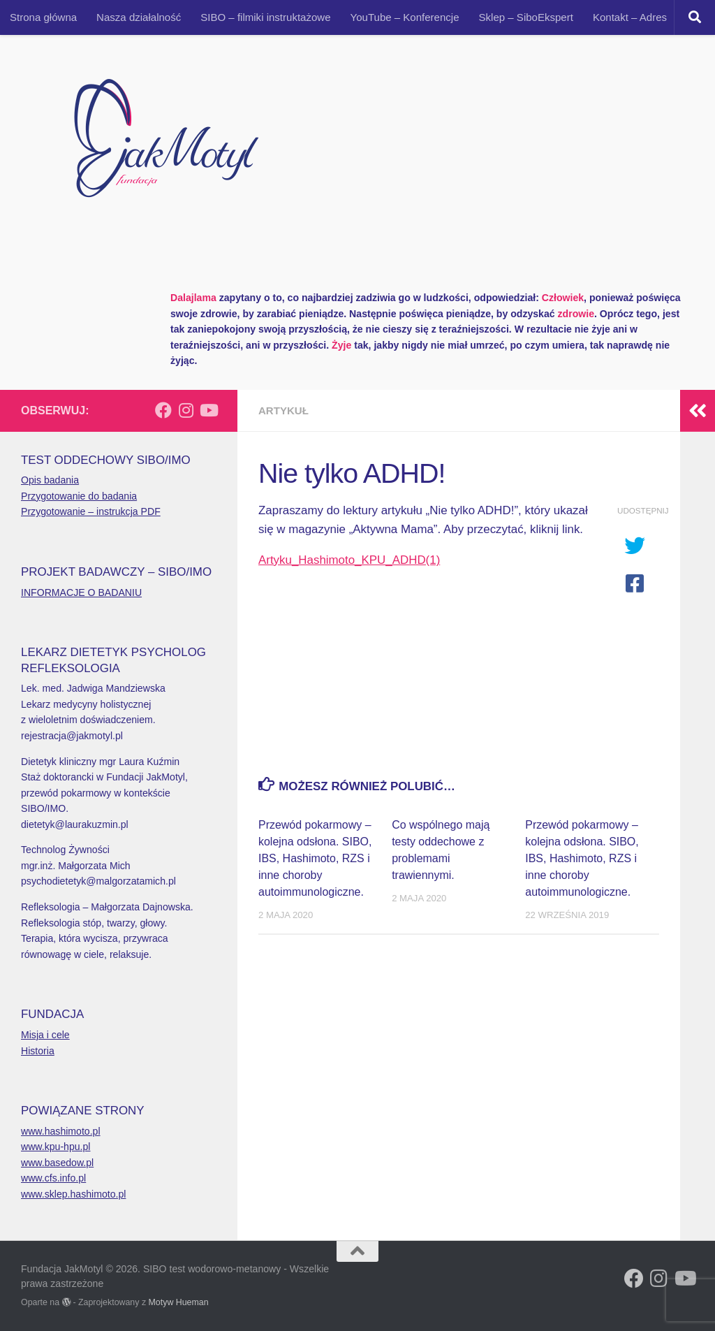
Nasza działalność (138, 17)
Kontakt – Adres (630, 17)
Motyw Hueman (179, 1302)
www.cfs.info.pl (53, 1178)
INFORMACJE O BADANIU (81, 592)
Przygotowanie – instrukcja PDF (91, 511)
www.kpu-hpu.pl (56, 1146)
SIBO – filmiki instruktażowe (265, 17)
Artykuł (283, 410)
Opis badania (50, 480)
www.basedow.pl (57, 1162)
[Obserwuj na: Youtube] (208, 410)
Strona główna (43, 17)
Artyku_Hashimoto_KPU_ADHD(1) (349, 560)
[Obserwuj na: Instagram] (185, 410)
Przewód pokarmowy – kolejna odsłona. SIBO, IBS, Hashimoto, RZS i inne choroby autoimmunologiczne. (314, 858)
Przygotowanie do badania (79, 496)
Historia (37, 1050)
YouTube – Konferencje (405, 17)
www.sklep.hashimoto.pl (73, 1194)
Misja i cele (45, 1034)
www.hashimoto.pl (61, 1131)
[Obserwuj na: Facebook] (163, 410)
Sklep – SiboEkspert (526, 17)
